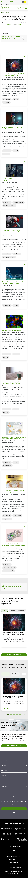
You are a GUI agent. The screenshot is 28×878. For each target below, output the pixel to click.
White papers (5, 770)
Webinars (3, 775)
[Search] (18, 8)
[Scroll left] (23, 674)
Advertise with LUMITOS (13, 856)
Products (3, 765)
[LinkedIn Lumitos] (14, 850)
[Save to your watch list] (24, 56)
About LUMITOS (13, 859)
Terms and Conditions (16, 871)
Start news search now (14, 746)
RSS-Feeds (4, 786)
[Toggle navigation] (26, 8)
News (2, 754)
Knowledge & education (8, 781)
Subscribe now (14, 809)
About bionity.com (14, 862)
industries (18, 24)
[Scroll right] (25, 674)
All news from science (14, 654)
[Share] (20, 8)
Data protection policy (14, 873)
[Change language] (23, 8)
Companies (4, 760)
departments (10, 24)
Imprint (6, 871)
